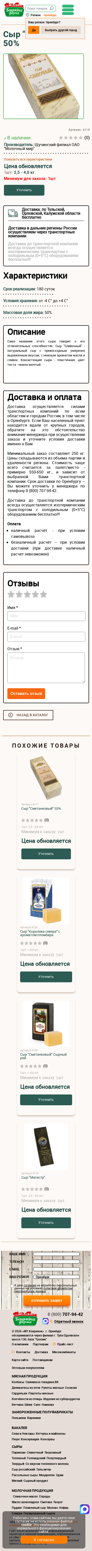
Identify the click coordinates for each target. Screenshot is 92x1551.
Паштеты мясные (40, 1393)
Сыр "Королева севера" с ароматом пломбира (40, 933)
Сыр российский (23, 1469)
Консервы (47, 1439)
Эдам (59, 1475)
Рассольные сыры (25, 1475)
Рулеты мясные (52, 1387)
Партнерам (40, 1344)
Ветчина (17, 1404)
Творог (58, 1502)
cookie (26, 1524)
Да (34, 30)
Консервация (30, 1439)
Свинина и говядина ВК (42, 1382)
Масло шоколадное (25, 1502)
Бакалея (19, 1427)
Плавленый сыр (34, 1508)
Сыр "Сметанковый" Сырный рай (43, 1056)
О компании (20, 1344)
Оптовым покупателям (28, 1368)
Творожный (52, 1452)
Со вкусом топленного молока (47, 1464)
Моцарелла (46, 1475)
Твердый (18, 1464)
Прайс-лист (65, 1344)
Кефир (63, 1508)
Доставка (41, 1352)
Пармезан (19, 1452)
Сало (37, 1404)
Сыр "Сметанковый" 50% (41, 808)
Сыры (17, 1446)
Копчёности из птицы (27, 1399)
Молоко (52, 1508)
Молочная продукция (32, 1490)
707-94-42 (65, 1314)
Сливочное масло (25, 1496)
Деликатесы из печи (26, 1387)
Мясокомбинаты (64, 1352)
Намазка (48, 1404)
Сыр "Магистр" (33, 1177)
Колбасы (18, 1382)
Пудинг (17, 1508)
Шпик (28, 1404)
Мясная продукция (29, 1376)
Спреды (44, 1496)
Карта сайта (20, 1360)
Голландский (36, 1458)
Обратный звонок (68, 1322)
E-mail (14, 1269)
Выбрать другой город (61, 30)
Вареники (34, 1418)
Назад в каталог (32, 715)
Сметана (46, 1502)
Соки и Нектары (23, 1433)
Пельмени (19, 1418)
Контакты (23, 1352)
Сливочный (35, 1452)
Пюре (16, 1439)
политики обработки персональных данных (43, 1289)
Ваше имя (17, 1254)
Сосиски (71, 1387)
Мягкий (17, 1481)
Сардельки (19, 1393)
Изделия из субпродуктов (61, 1399)
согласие (30, 1285)
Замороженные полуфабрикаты (42, 1412)
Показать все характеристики (28, 159)
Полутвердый (56, 1458)
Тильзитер (43, 1469)
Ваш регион (19, 1277)
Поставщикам (43, 1360)
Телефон (16, 1261)
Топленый (19, 1458)
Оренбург (50, 14)
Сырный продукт (36, 1481)
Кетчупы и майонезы (51, 1433)
